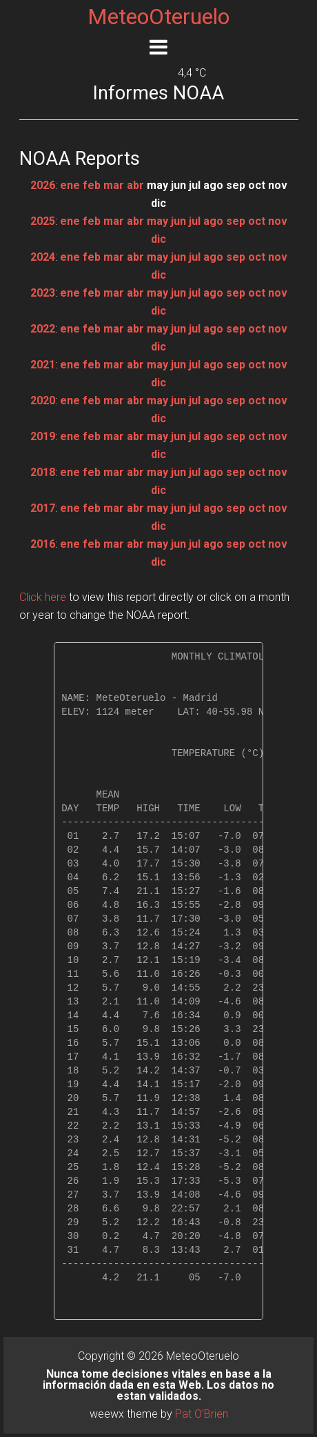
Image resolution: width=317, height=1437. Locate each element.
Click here (42, 597)
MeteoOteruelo (158, 16)
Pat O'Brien (201, 1413)
